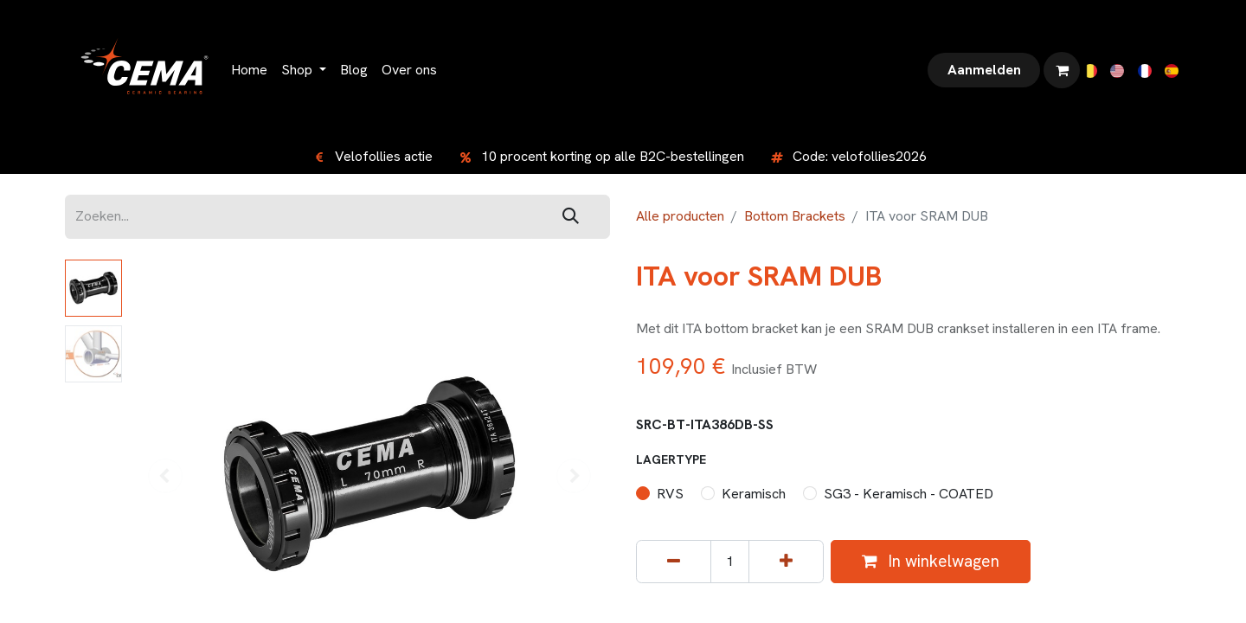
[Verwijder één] (673, 562)
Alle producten (680, 216)
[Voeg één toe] (786, 562)
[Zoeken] (570, 217)
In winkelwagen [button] (930, 561)
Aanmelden (984, 70)
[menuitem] (249, 70)
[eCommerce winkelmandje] (1062, 70)
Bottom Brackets (794, 216)
